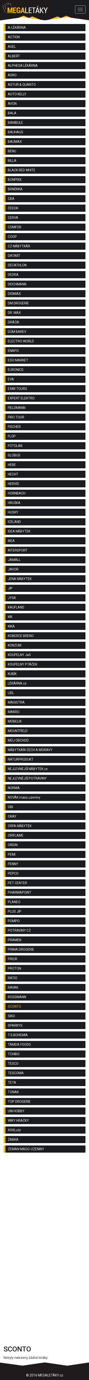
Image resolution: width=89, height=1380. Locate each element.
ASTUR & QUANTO (22, 84)
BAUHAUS (15, 132)
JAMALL (14, 560)
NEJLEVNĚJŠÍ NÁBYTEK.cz (28, 769)
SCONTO (14, 1006)
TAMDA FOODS (19, 1044)
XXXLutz (14, 1130)
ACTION (14, 37)
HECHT (13, 474)
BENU (12, 151)
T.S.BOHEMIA (18, 1035)
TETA (12, 1082)
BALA (12, 113)
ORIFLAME (15, 835)
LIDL (11, 693)
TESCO (13, 1063)
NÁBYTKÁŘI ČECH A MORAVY (30, 750)
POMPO (14, 921)
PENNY (13, 864)
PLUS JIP (14, 911)
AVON (12, 103)
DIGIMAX (14, 294)
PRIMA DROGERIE (21, 949)
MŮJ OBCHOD (18, 740)
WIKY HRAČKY (18, 1120)
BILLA (12, 161)
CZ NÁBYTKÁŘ (19, 246)
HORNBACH (16, 493)
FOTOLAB (15, 446)
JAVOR (13, 569)
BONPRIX (15, 180)
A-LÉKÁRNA (17, 27)
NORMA (14, 788)
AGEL (12, 46)
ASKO (12, 75)
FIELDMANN (16, 408)
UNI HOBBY (16, 1111)
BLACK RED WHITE (21, 170)
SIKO (11, 1016)
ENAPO (13, 351)
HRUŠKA (14, 503)
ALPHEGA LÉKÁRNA (23, 65)
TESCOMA (16, 1073)
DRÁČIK (13, 322)
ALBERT (14, 56)
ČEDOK (13, 208)
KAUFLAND (16, 607)
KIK (10, 617)
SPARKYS (15, 1025)
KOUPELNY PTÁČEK (22, 664)
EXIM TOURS (17, 389)
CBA (11, 199)
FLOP (12, 436)
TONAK (13, 1092)
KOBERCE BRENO (21, 636)
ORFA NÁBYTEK (20, 826)
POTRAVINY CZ (19, 930)
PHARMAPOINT (19, 892)
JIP (10, 588)
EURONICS (15, 370)
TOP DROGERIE (19, 1101)
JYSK (12, 598)
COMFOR (14, 227)
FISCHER (14, 427)
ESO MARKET (18, 360)
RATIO (12, 978)
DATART (14, 256)
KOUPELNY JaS (19, 655)
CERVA (13, 218)
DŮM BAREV (17, 332)
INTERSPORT (18, 550)
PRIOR (12, 959)
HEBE (12, 465)
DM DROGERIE (18, 303)
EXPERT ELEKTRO (21, 398)
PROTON (14, 968)
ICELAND (14, 522)
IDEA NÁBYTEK (19, 531)
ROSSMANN (17, 997)
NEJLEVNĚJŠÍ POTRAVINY (27, 778)
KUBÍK (12, 674)
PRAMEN (14, 940)
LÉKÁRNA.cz (17, 683)
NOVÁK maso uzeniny (24, 797)
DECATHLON (17, 265)
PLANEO (14, 902)
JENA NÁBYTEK (20, 579)
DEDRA (13, 275)
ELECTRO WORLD (21, 341)
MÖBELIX (15, 721)
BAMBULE (15, 123)
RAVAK (13, 987)
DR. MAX (14, 313)
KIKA (11, 626)
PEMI (11, 854)
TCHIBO (13, 1054)
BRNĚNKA (15, 189)
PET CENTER (17, 883)
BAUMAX (15, 142)
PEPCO (13, 873)
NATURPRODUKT (20, 759)
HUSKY (13, 512)
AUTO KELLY (17, 94)
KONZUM (14, 645)
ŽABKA (13, 1139)
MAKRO (13, 712)
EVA (11, 379)
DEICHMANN (17, 284)
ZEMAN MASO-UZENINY (26, 1149)
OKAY (12, 816)
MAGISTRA (16, 702)
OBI (10, 807)
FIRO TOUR (16, 417)
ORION (13, 845)
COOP (12, 237)
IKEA (11, 541)
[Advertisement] (44, 1205)
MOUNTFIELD (18, 731)
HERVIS (13, 484)
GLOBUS (14, 455)
